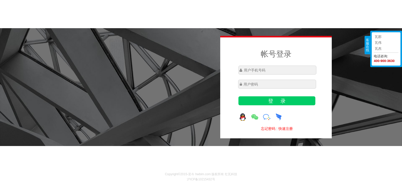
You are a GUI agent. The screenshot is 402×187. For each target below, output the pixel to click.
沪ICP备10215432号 (201, 179)
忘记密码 (268, 129)
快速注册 (285, 129)
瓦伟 (378, 42)
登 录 (277, 101)
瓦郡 (378, 36)
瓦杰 (378, 48)
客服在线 (367, 45)
